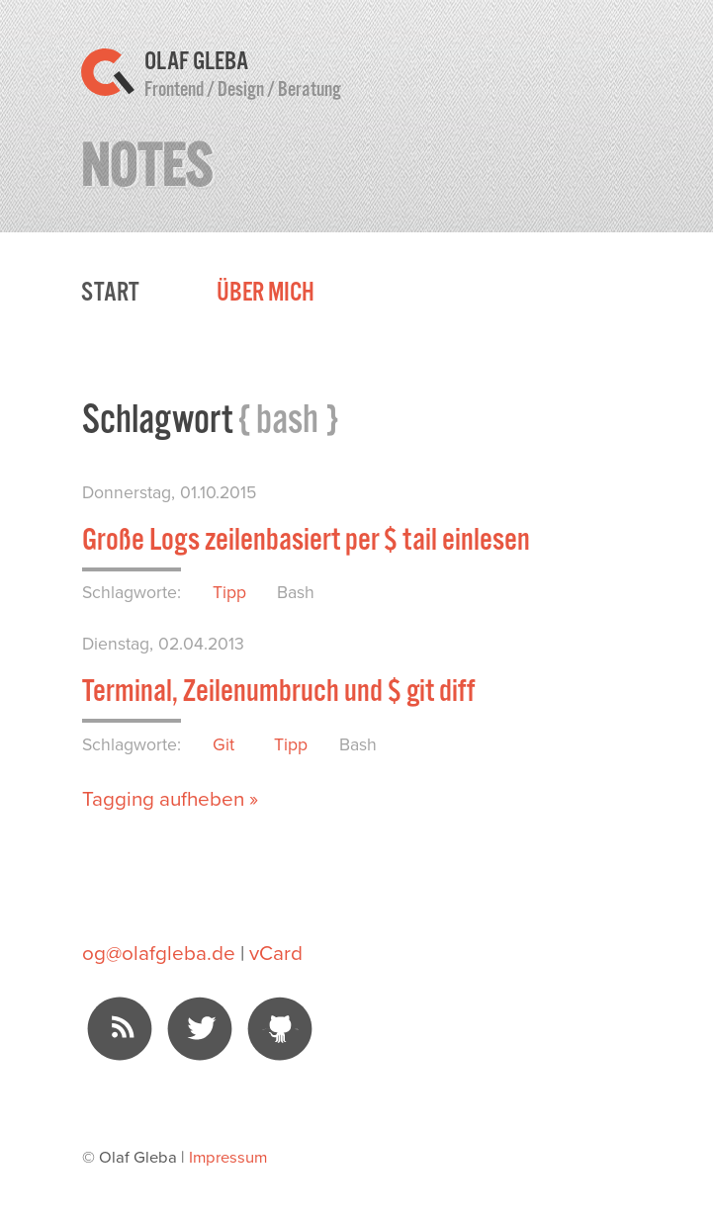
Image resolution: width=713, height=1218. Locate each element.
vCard (276, 952)
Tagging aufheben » (170, 798)
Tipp (229, 591)
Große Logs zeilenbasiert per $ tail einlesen (306, 539)
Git (223, 744)
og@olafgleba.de (158, 952)
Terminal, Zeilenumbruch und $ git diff (278, 690)
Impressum (228, 1156)
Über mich (265, 292)
